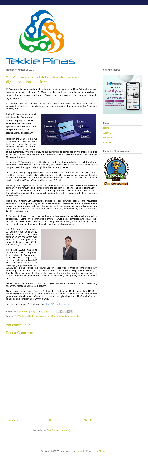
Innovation (64, 316)
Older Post (89, 420)
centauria (80, 451)
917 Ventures (20, 316)
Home (52, 420)
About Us (107, 133)
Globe (54, 316)
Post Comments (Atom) (58, 430)
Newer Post (14, 420)
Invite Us (107, 142)
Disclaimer (108, 137)
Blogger (102, 451)
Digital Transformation (39, 316)
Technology (75, 316)
